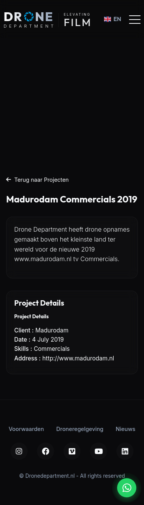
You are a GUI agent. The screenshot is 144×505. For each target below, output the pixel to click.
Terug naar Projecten (37, 179)
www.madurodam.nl (42, 259)
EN (112, 19)
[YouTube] (98, 451)
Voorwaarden (26, 429)
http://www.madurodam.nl (78, 358)
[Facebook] (45, 451)
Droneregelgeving (79, 429)
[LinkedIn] (125, 451)
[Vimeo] (72, 451)
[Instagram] (19, 451)
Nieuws (125, 429)
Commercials (52, 348)
